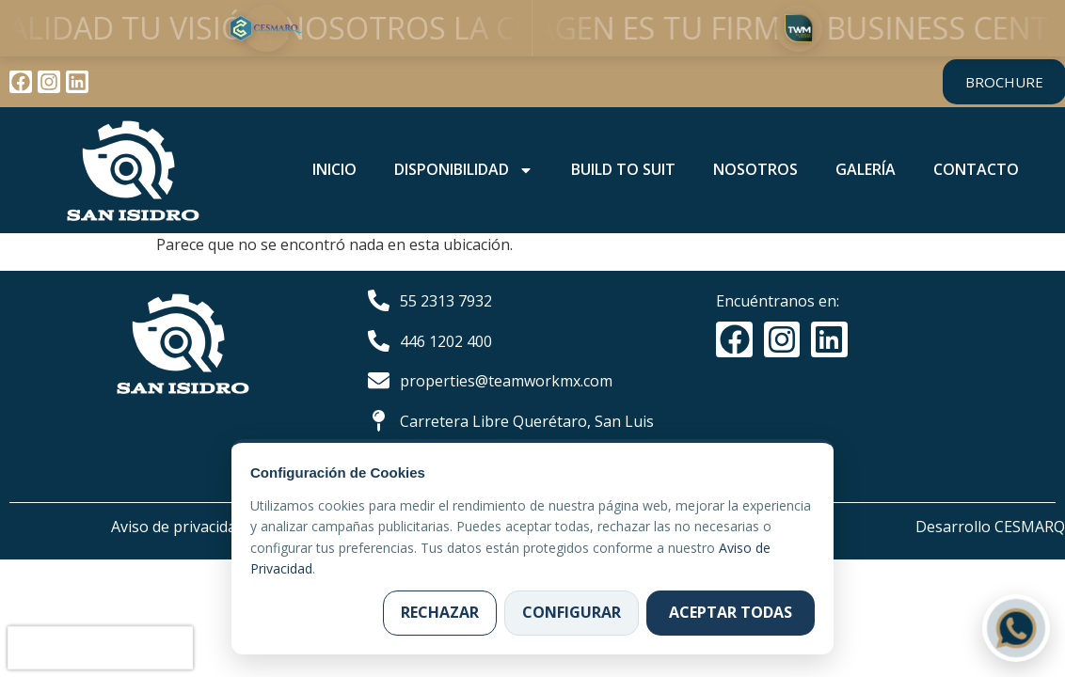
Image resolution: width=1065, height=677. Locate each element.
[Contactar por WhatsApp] (1016, 628)
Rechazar (440, 612)
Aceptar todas (730, 612)
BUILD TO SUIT (623, 169)
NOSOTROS (755, 169)
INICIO (334, 169)
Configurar (571, 612)
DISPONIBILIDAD (463, 170)
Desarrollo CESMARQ (990, 526)
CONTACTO (976, 169)
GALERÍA (865, 169)
